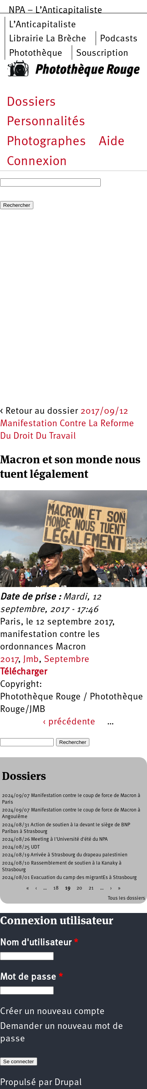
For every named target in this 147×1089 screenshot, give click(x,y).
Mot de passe (31, 977)
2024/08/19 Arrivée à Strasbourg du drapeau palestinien (64, 855)
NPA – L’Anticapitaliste (55, 10)
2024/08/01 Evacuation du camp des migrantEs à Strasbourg (69, 877)
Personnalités (46, 122)
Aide (112, 141)
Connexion (37, 161)
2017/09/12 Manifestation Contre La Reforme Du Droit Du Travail (67, 424)
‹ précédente (69, 722)
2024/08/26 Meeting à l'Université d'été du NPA (55, 839)
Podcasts (119, 39)
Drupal (68, 1082)
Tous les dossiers (126, 898)
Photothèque (35, 53)
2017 (9, 659)
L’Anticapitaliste (42, 25)
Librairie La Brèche (47, 39)
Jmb (31, 659)
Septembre (66, 659)
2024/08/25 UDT (21, 847)
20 (79, 888)
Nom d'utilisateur (39, 943)
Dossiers (31, 102)
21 (91, 888)
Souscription (102, 53)
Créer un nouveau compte (52, 1011)
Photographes (46, 141)
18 (56, 888)
